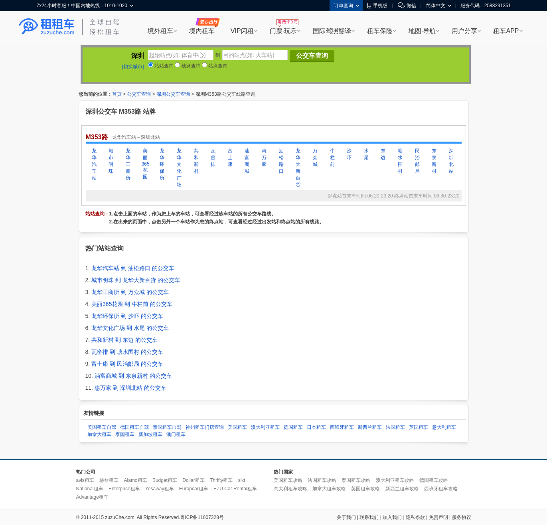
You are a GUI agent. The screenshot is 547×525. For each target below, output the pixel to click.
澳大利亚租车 (265, 427)
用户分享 (464, 31)
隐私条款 (415, 517)
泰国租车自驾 (167, 427)
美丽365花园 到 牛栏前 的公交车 (131, 304)
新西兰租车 (370, 427)
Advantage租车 (92, 497)
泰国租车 (124, 434)
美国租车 (237, 427)
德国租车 (293, 427)
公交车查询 (139, 94)
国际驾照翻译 (332, 31)
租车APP (506, 31)
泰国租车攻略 (356, 480)
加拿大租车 (99, 434)
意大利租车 (444, 427)
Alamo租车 (135, 480)
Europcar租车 (193, 488)
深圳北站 (451, 161)
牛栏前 (332, 157)
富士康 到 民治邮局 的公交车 (127, 364)
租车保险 (380, 31)
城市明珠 (111, 161)
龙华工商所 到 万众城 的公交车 (130, 292)
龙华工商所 (128, 164)
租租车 (46, 26)
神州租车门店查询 (205, 427)
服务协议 (461, 517)
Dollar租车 (193, 480)
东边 (383, 154)
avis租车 (85, 480)
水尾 (366, 154)
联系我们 (369, 517)
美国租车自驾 (101, 427)
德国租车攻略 (433, 480)
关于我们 (346, 517)
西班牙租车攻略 (441, 488)
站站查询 (161, 66)
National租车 (89, 488)
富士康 (230, 157)
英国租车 (418, 427)
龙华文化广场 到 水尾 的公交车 (130, 328)
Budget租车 (164, 480)
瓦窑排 (213, 157)
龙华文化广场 (179, 168)
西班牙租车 (342, 427)
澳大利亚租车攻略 (395, 480)
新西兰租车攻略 (402, 488)
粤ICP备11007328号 (201, 517)
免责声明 (438, 517)
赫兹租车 (108, 480)
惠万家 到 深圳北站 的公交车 (130, 388)
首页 (117, 94)
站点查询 (214, 66)
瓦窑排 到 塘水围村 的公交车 (127, 352)
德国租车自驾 (134, 427)
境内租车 (202, 31)
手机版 (377, 5)
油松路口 (281, 161)
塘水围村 (400, 161)
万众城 (315, 157)
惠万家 (264, 157)
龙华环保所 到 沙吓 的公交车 (127, 316)
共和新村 (196, 161)
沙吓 (349, 154)
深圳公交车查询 (173, 94)
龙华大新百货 (298, 168)
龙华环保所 (162, 164)
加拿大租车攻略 (329, 488)
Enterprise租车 (124, 488)
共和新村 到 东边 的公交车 (124, 340)
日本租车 (316, 427)
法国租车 (395, 427)
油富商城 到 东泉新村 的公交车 (133, 376)
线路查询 (187, 66)
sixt (241, 480)
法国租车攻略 (322, 480)
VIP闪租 (242, 31)
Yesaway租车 (159, 488)
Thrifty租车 (221, 480)
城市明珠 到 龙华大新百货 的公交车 (135, 280)
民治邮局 (417, 161)
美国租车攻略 (288, 480)
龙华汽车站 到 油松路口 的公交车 (132, 268)
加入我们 (392, 517)
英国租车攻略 (365, 488)
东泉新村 (434, 161)
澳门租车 (176, 434)
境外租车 (160, 31)
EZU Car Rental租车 (235, 488)
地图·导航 (422, 31)
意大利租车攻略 (290, 488)
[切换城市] (133, 66)
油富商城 (247, 161)
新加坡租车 (150, 434)
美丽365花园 (145, 164)
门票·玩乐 (283, 31)
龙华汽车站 (94, 164)
